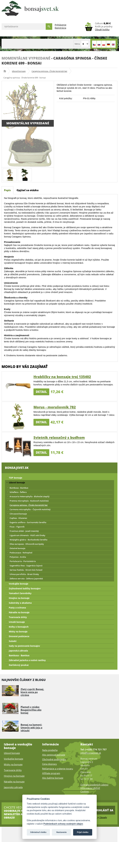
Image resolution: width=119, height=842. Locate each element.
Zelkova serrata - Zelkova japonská (26, 578)
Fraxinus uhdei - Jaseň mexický (24, 531)
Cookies (84, 791)
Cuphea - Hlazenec (18, 518)
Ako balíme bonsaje (52, 777)
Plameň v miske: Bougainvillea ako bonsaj (31, 709)
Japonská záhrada (18, 650)
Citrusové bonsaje (18, 513)
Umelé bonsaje (17, 621)
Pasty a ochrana (17, 607)
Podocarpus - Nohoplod (21, 552)
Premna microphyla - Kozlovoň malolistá (29, 500)
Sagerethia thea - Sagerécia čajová (26, 565)
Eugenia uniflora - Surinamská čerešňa (28, 522)
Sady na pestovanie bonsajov (24, 645)
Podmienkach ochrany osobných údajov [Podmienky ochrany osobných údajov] (63, 824)
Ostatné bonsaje (17, 548)
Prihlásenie (60, 24)
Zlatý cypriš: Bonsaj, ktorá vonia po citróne (32, 692)
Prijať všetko (82, 832)
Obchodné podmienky (54, 759)
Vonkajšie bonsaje (18, 583)
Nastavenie (61, 832)
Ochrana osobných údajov (94, 784)
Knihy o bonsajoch (19, 626)
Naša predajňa (49, 750)
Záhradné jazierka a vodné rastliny (27, 660)
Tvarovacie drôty (18, 617)
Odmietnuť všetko (38, 832)
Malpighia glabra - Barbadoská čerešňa (28, 539)
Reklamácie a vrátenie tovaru (57, 768)
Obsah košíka (102, 29)
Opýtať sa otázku (28, 190)
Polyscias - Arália (18, 557)
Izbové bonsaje (19, 71)
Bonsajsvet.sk (6, 71)
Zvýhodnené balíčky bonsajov (25, 588)
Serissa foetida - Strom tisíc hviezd (26, 569)
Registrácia (60, 27)
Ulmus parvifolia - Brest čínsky (24, 574)
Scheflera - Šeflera (18, 492)
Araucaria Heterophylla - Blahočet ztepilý (29, 496)
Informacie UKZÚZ (90, 788)
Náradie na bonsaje (19, 612)
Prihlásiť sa (104, 810)
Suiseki (12, 641)
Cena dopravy (49, 763)
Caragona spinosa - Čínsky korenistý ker (49, 71)
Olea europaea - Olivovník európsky (27, 544)
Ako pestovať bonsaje (53, 754)
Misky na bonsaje (18, 631)
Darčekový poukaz (19, 665)
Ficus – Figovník (17, 526)
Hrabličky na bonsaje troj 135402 (62, 376)
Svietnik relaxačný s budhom (59, 437)
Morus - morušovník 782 (54, 407)
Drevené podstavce (19, 636)
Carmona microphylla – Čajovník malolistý (30, 509)
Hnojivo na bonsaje (19, 598)
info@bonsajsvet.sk (90, 752)
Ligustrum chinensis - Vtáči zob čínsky (27, 535)
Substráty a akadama (20, 602)
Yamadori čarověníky (20, 593)
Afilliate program (51, 773)
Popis (7, 190)
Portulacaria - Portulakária (23, 561)
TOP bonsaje (15, 477)
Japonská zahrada (13, 787)
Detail (41, 392)
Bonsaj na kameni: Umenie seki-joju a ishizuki (31, 727)
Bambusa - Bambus (19, 487)
